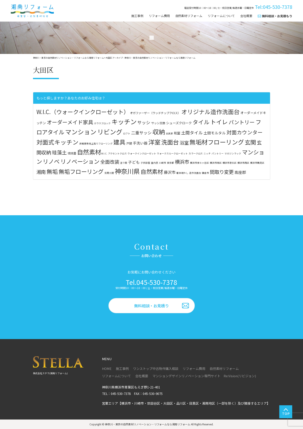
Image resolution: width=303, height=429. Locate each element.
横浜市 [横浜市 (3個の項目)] (182, 161)
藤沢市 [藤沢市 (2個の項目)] (170, 172)
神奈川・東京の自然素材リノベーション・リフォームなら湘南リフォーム (147, 424)
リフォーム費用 (159, 16)
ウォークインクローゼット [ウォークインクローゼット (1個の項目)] (142, 153)
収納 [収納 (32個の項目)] (158, 131)
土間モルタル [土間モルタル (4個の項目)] (215, 132)
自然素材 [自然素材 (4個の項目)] (152, 171)
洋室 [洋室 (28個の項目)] (154, 141)
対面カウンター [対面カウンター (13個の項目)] (244, 132)
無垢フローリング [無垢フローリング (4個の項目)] (81, 171)
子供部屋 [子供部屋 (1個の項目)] (145, 162)
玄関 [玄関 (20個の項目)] (250, 142)
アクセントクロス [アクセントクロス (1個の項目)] (117, 153)
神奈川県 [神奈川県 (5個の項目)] (127, 171)
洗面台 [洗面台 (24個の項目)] (170, 142)
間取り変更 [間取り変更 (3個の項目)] (222, 171)
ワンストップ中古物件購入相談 (155, 368)
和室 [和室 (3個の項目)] (177, 132)
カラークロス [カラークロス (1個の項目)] (196, 153)
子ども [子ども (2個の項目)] (134, 162)
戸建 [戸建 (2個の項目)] (129, 143)
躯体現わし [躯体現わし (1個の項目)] (182, 172)
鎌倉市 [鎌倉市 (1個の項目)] (205, 172)
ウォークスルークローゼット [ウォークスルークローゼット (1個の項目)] (172, 153)
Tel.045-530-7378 (151, 282)
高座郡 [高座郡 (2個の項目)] (240, 172)
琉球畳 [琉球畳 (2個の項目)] (72, 153)
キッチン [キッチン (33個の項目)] (124, 121)
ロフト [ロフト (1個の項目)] (126, 133)
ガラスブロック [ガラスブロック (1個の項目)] (102, 123)
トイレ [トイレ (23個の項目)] (219, 122)
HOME (107, 368)
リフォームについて (221, 16)
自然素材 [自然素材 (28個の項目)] (89, 151)
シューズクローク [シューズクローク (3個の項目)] (179, 122)
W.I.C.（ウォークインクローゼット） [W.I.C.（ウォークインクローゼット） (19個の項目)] (82, 112)
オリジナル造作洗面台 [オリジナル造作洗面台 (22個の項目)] (210, 111)
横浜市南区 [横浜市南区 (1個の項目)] (216, 162)
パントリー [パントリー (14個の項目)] (242, 122)
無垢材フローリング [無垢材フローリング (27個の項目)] (217, 141)
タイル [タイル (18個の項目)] (201, 122)
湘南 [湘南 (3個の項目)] (41, 171)
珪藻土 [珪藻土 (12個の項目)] (59, 152)
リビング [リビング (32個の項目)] (109, 131)
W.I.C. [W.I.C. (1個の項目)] (104, 153)
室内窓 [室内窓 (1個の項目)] (154, 162)
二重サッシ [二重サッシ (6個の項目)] (141, 132)
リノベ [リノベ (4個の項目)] (51, 161)
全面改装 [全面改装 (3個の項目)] (109, 161)
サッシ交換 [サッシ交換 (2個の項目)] (158, 123)
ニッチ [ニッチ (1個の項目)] (207, 153)
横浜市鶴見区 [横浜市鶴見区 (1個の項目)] (257, 162)
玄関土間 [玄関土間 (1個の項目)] (109, 172)
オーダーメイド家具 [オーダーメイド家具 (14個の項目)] (70, 122)
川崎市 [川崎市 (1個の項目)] (162, 162)
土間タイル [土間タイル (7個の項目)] (192, 132)
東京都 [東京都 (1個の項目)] (170, 162)
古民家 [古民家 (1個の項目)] (169, 133)
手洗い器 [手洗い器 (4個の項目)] (140, 143)
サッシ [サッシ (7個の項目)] (143, 122)
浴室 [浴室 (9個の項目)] (184, 142)
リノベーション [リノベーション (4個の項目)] (79, 161)
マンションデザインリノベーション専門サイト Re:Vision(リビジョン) (204, 376)
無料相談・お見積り (151, 305)
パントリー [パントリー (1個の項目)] (218, 153)
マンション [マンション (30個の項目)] (80, 131)
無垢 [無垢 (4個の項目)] (52, 171)
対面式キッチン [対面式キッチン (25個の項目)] (57, 142)
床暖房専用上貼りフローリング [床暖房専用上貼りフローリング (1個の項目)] (96, 143)
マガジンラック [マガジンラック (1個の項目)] (233, 153)
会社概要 (246, 16)
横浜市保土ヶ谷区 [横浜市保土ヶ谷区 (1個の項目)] (199, 162)
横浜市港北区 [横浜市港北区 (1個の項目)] (230, 162)
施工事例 (137, 16)
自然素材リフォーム (189, 16)
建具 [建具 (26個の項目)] (119, 142)
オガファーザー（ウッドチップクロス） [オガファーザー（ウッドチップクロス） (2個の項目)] (155, 113)
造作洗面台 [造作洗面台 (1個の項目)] (195, 172)
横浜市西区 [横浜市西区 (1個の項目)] (243, 162)
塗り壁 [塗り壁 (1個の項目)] (123, 162)
